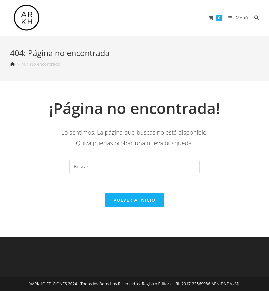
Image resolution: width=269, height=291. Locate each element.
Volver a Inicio (134, 200)
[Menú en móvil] (236, 18)
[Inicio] (12, 64)
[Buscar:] (254, 18)
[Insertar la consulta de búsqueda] (134, 166)
